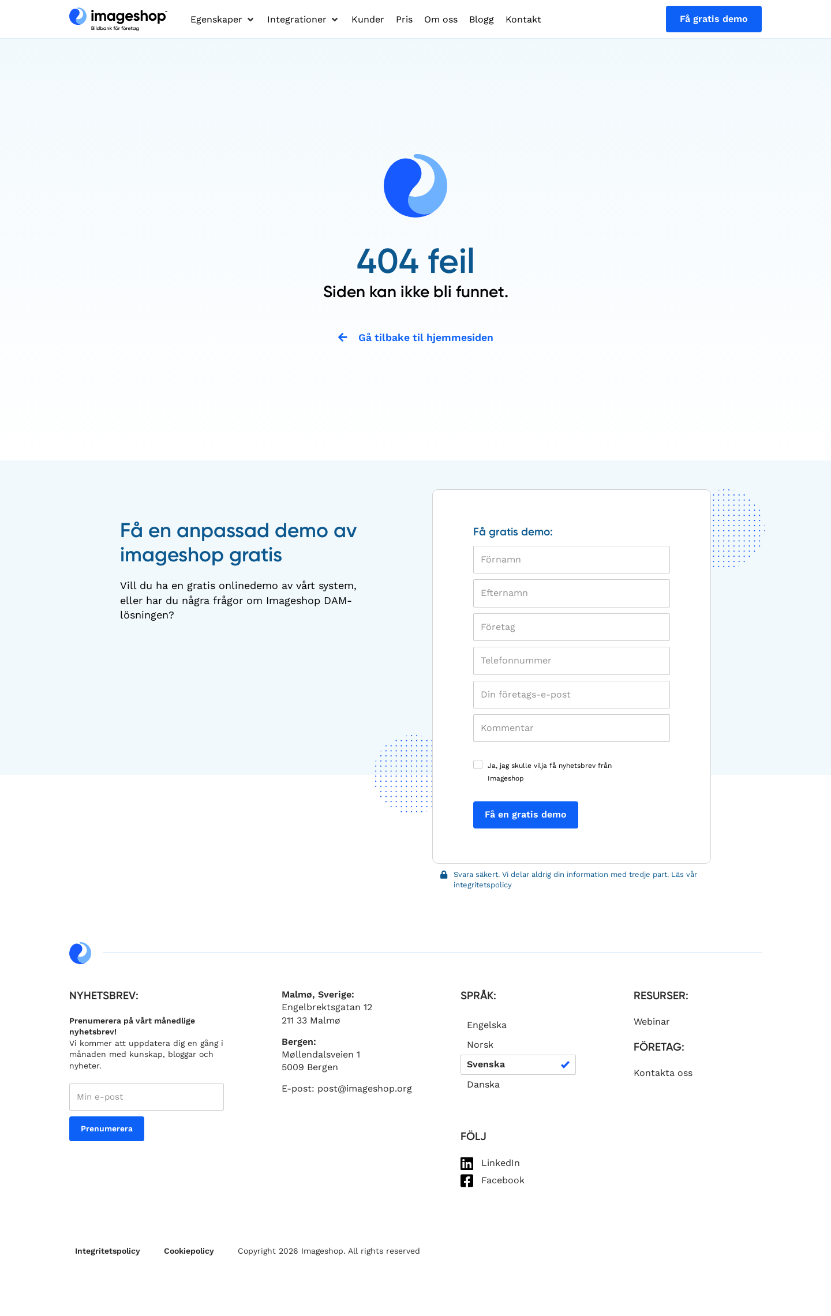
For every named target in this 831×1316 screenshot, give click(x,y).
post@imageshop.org (364, 1089)
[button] (223, 19)
